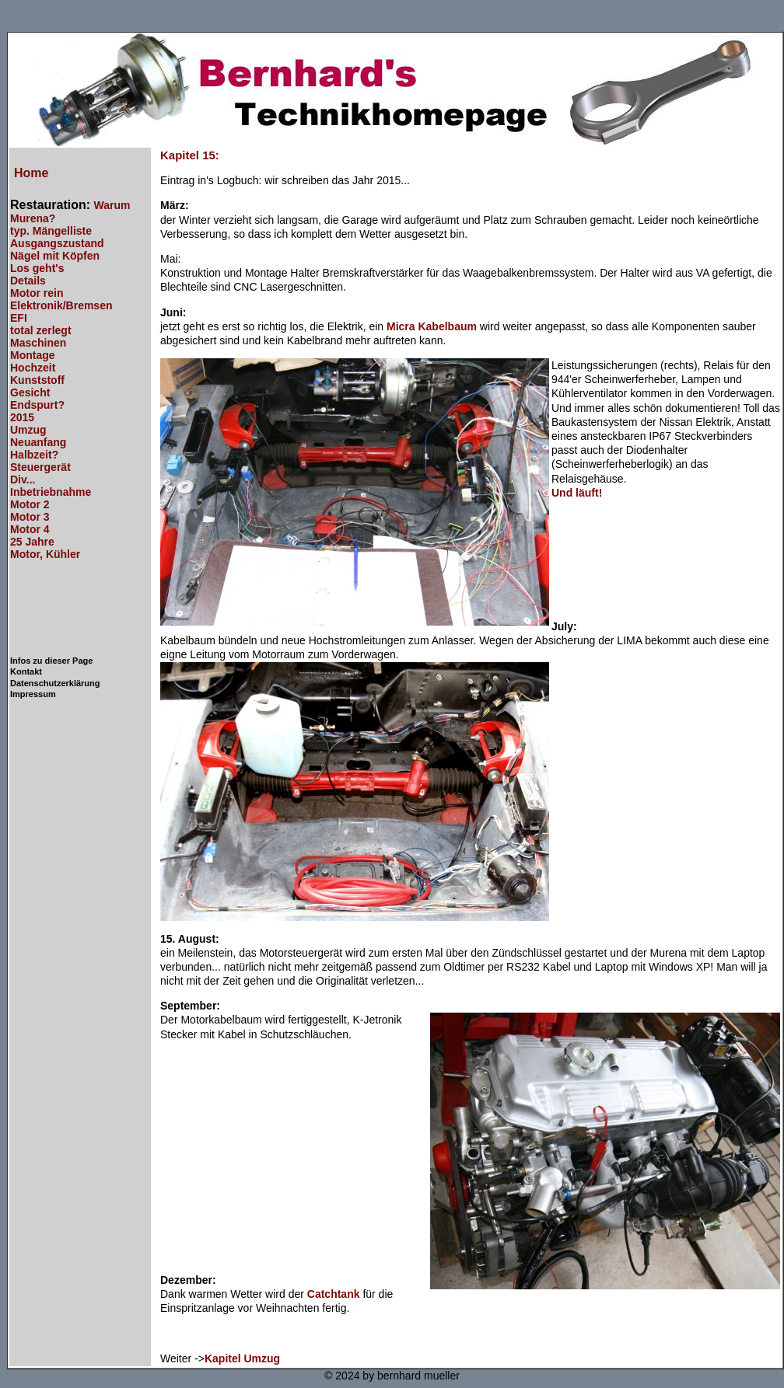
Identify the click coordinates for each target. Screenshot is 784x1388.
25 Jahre (32, 541)
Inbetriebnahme (50, 492)
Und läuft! (576, 492)
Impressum (33, 694)
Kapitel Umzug (242, 1358)
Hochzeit (32, 367)
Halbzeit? (34, 454)
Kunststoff (37, 380)
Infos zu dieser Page (51, 660)
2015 (22, 417)
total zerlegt (41, 330)
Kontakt (26, 671)
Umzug (28, 430)
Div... (22, 479)
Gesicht (30, 392)
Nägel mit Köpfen (55, 255)
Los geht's (37, 268)
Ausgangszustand (57, 243)
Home (31, 173)
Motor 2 (30, 504)
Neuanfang (38, 442)
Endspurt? (37, 405)
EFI (18, 318)
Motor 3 (30, 517)
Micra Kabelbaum (432, 326)
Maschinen (38, 343)
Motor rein (36, 293)
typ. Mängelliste (51, 231)
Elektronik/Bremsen (61, 305)
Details (28, 280)
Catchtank (333, 1294)
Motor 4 (30, 529)
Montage (32, 355)
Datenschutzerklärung (55, 683)
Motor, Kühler (45, 554)
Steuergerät (40, 467)
